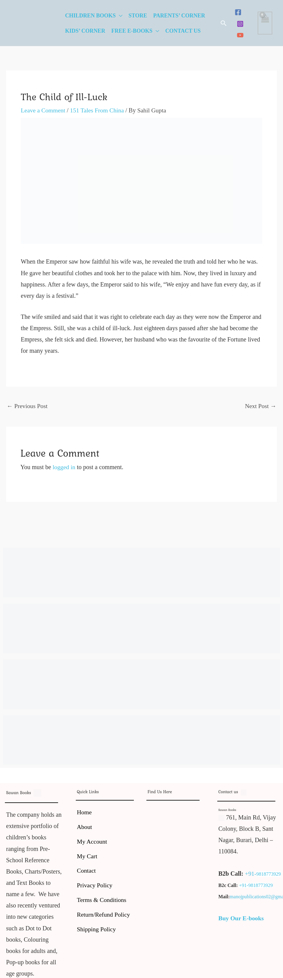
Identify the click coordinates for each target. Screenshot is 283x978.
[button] (224, 23)
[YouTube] (240, 35)
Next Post (260, 406)
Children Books (90, 16)
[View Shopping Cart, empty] (265, 23)
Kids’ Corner (85, 31)
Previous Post (27, 406)
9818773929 (268, 874)
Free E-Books (132, 31)
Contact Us (183, 31)
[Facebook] (238, 12)
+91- (250, 873)
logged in (64, 467)
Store (138, 16)
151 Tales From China (97, 110)
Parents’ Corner (179, 16)
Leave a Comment (43, 110)
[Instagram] (240, 24)
